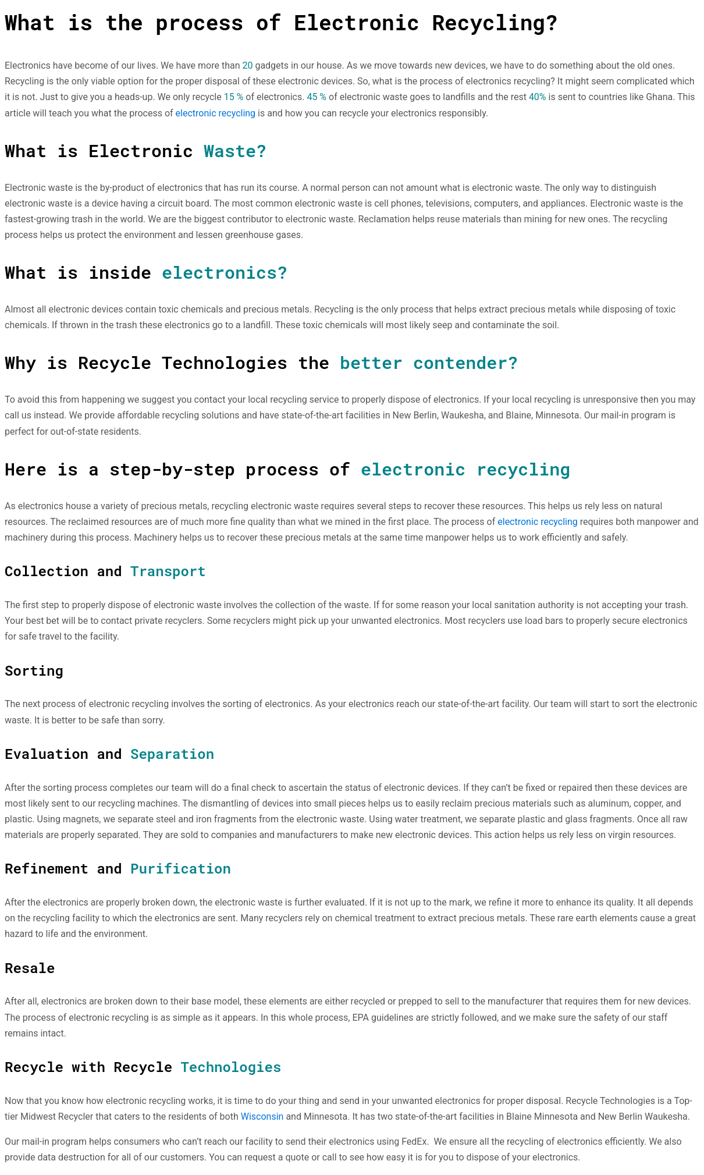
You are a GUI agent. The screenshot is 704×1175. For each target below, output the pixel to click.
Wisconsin (262, 1116)
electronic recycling (216, 113)
